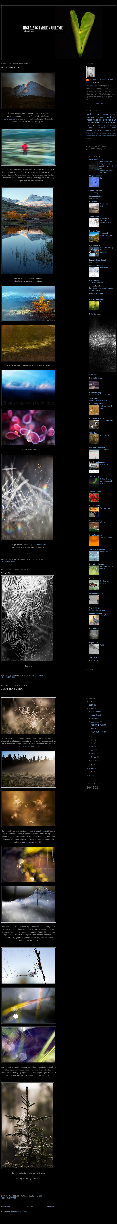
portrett (88, 138)
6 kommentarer (9, 677)
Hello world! (93, 198)
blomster (107, 120)
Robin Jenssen (95, 579)
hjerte (106, 130)
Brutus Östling (95, 393)
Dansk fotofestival (40, 545)
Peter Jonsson (95, 314)
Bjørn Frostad (95, 628)
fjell (98, 122)
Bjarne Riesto (94, 245)
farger (113, 117)
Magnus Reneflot (96, 593)
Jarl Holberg (94, 477)
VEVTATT (6, 573)
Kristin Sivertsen (96, 378)
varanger (97, 120)
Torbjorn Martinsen (97, 550)
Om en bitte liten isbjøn (97, 610)
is (106, 122)
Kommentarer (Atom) (19, 1211)
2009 (91, 775)
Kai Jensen (93, 661)
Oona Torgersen (95, 535)
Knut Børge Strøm (96, 404)
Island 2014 (103, 552)
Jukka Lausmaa (95, 190)
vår (93, 125)
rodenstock (91, 117)
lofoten (88, 133)
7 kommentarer (9, 561)
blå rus (101, 178)
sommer (107, 114)
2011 (91, 768)
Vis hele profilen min (95, 103)
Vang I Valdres (106, 135)
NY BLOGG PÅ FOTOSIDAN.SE (101, 395)
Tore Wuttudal (95, 491)
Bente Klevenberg (96, 299)
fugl (98, 125)
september (95, 722)
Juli (100, 301)
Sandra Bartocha (10, 119)
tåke (109, 133)
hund (103, 125)
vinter (100, 117)
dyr (115, 130)
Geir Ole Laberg (95, 521)
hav (114, 120)
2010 (91, 772)
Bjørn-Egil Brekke (96, 564)
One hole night (104, 508)
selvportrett (111, 125)
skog (107, 117)
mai (93, 747)
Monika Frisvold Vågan (98, 614)
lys (114, 114)
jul (111, 130)
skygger (102, 645)
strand (100, 130)
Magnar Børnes (95, 176)
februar (94, 757)
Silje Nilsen (93, 643)
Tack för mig (93, 193)
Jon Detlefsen (95, 657)
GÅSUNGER (104, 435)
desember (95, 711)
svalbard (95, 133)
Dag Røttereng (95, 280)
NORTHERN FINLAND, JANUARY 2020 (105, 221)
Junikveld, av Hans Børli (98, 282)
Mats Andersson (96, 160)
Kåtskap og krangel (106, 420)
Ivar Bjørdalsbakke (97, 462)
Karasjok (89, 135)
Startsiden (29, 1206)
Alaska (113, 128)
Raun (101, 493)
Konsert (94, 135)
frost (88, 125)
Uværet (102, 523)
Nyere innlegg (6, 1206)
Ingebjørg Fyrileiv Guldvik (101, 79)
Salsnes (89, 128)
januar (94, 760)
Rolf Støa (93, 202)
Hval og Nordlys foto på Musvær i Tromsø (105, 481)
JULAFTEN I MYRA (12, 689)
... (90, 296)
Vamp (99, 135)
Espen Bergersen (96, 608)
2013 (91, 708)
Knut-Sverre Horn (96, 418)
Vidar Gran (93, 433)
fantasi (94, 122)
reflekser (112, 122)
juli (92, 740)
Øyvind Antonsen (96, 266)
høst (103, 122)
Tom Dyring (94, 216)
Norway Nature (95, 506)
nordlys (113, 135)
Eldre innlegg (51, 1206)
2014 (91, 705)
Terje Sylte (93, 398)
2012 (91, 765)
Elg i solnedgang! (105, 537)
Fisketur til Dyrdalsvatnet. (98, 400)
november (95, 715)
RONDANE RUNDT (12, 67)
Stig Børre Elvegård (97, 448)
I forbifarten (103, 268)
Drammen (101, 128)
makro (90, 114)
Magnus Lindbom (96, 196)
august (94, 736)
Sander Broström (96, 294)
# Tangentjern (104, 450)
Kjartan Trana (94, 231)
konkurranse (103, 133)
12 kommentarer (9, 1198)
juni (92, 743)
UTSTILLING (104, 464)
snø (88, 122)
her (20, 169)
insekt (89, 120)
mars (93, 754)
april (93, 750)
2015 (91, 701)
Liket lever (93, 374)
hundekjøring (91, 130)
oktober (94, 718)
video (114, 133)
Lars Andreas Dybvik (97, 260)
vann (99, 114)
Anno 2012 (103, 616)
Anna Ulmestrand (96, 286)
